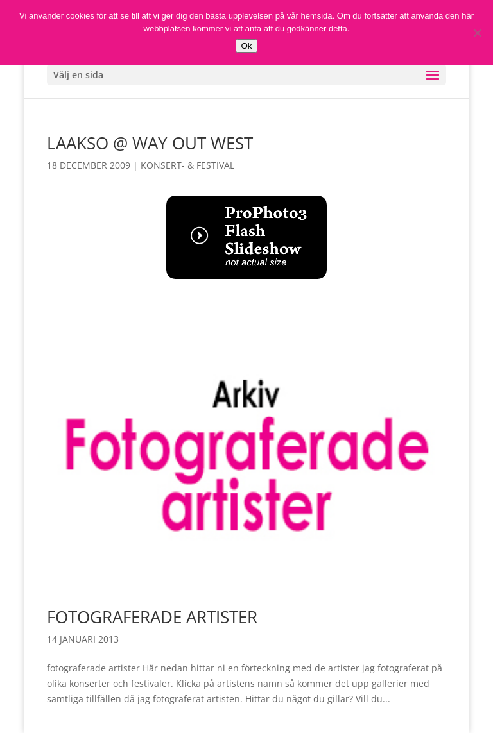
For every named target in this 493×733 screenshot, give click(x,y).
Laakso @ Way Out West (150, 143)
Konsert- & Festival (187, 165)
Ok (246, 46)
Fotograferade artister (152, 616)
